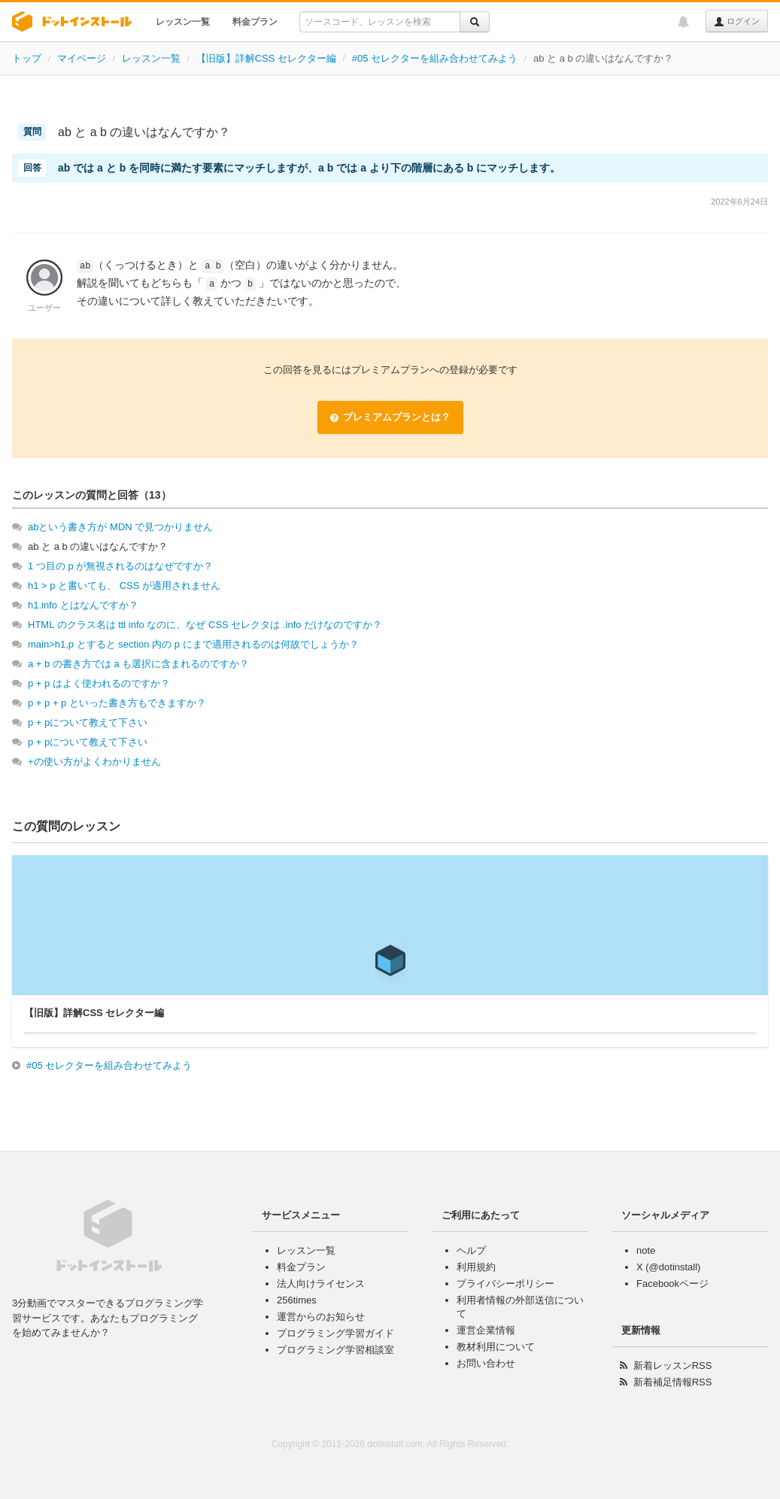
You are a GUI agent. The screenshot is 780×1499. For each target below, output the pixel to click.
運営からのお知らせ (321, 1316)
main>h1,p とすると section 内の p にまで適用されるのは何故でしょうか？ (193, 644)
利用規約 (476, 1267)
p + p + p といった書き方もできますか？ (117, 703)
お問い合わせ (486, 1363)
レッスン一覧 (183, 22)
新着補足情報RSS (672, 1382)
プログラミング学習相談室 (335, 1349)
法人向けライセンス (321, 1283)
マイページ (81, 58)
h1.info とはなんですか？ (83, 605)
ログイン (737, 22)
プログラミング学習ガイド (335, 1333)
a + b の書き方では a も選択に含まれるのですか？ (138, 663)
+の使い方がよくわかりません (94, 761)
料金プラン (255, 22)
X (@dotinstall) (668, 1267)
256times (297, 1300)
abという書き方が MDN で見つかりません (120, 527)
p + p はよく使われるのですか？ (99, 683)
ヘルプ (471, 1250)
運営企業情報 (486, 1330)
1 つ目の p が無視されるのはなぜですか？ (120, 566)
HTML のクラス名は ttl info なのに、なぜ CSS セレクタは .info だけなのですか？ (205, 624)
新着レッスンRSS (672, 1365)
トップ (26, 58)
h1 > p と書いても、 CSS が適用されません (124, 585)
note (645, 1250)
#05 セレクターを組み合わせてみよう (434, 58)
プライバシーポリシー (505, 1283)
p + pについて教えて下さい (87, 722)
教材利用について (496, 1346)
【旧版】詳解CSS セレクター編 (266, 58)
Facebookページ (672, 1283)
